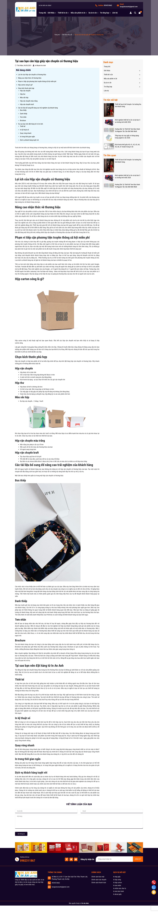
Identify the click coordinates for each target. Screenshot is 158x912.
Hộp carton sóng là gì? (25, 85)
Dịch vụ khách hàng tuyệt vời (29, 140)
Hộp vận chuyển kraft (27, 104)
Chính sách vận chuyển (98, 880)
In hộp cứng (117, 880)
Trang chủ (42, 13)
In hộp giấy (116, 877)
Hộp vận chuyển (25, 91)
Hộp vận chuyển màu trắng (28, 101)
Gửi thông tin (21, 834)
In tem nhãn (117, 885)
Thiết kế (22, 126)
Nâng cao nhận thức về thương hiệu (29, 78)
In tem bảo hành (118, 891)
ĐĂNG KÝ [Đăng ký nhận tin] (138, 859)
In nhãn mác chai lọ (119, 888)
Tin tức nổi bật (110, 99)
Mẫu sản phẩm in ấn (78, 13)
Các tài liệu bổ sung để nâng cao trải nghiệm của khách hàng (38, 108)
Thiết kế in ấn (63, 13)
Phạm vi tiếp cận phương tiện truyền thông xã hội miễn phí (37, 81)
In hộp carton (117, 883)
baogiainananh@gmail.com (129, 7)
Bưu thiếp (23, 110)
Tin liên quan (109, 155)
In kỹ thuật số (24, 130)
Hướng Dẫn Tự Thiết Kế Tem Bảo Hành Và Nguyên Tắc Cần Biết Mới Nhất (127, 130)
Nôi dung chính (23, 70)
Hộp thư (22, 94)
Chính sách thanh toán (98, 883)
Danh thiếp (23, 114)
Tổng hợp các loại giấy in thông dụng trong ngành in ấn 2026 (127, 137)
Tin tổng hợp (104, 13)
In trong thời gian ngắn (27, 137)
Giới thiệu (51, 13)
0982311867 (27, 860)
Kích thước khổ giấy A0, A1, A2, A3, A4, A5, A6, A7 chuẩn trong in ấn (127, 146)
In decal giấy (117, 894)
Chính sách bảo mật (97, 877)
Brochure (23, 120)
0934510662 (108, 5)
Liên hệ (115, 13)
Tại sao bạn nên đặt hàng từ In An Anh (30, 124)
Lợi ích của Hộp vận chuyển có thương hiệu (32, 75)
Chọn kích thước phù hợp (26, 88)
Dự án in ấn (93, 13)
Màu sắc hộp (24, 97)
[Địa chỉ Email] (119, 859)
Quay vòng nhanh (25, 133)
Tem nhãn (23, 117)
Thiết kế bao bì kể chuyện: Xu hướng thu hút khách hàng (128, 105)
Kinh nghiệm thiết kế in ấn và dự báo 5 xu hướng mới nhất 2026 (127, 121)
